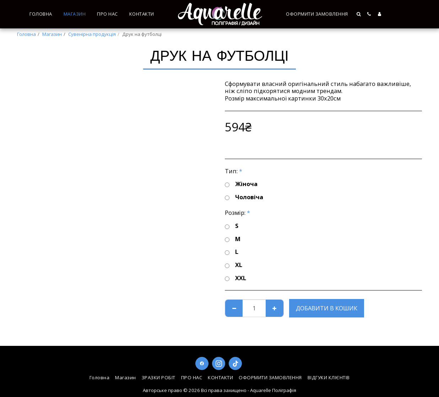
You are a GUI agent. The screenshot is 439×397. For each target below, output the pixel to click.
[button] (359, 14)
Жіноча (241, 184)
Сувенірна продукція (92, 34)
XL (233, 265)
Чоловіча (244, 197)
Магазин (52, 34)
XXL (235, 278)
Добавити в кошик (326, 308)
